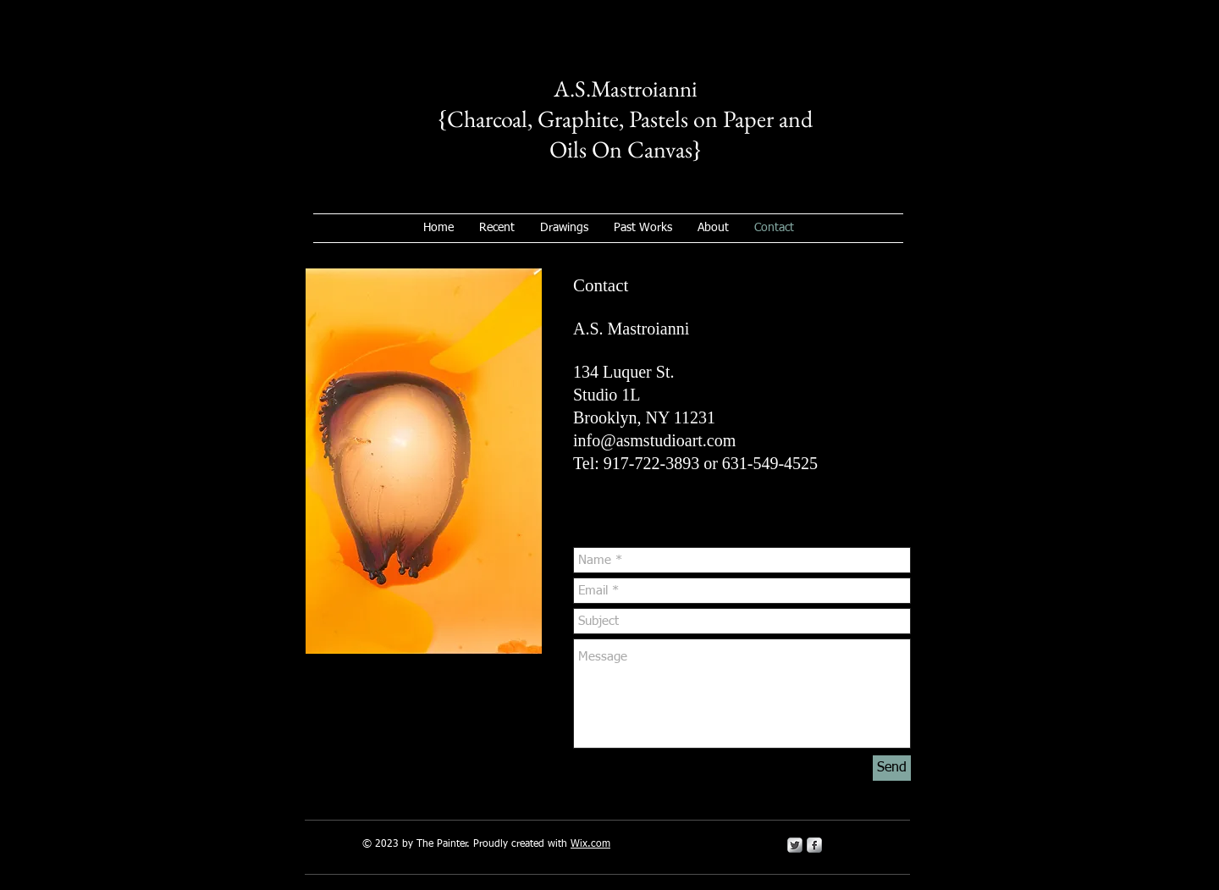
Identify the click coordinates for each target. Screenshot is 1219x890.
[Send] (892, 768)
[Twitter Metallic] (795, 845)
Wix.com (590, 844)
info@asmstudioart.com (654, 440)
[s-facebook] (814, 845)
